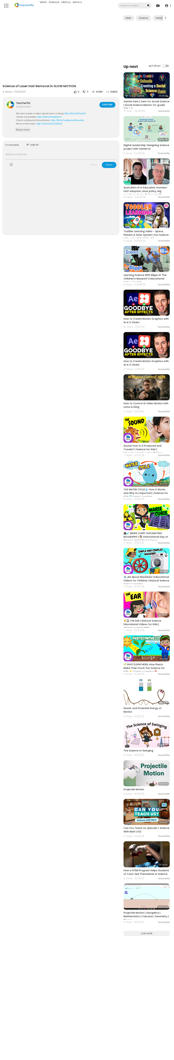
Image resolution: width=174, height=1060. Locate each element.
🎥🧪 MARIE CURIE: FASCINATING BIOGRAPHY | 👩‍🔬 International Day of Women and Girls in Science (146, 537)
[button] (168, 6)
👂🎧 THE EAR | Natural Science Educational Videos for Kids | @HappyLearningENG (142, 624)
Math (43, 2)
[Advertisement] (147, 42)
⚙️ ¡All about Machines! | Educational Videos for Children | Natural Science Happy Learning (146, 580)
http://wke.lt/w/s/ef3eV (49, 123)
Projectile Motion (134, 789)
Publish (109, 164)
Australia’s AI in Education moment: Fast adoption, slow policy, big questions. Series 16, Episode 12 (145, 191)
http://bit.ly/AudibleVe (49, 116)
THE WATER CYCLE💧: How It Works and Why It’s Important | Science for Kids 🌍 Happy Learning (146, 493)
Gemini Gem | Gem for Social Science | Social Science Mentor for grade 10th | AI (146, 105)
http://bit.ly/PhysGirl (75, 113)
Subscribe (107, 104)
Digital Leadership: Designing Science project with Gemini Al (146, 146)
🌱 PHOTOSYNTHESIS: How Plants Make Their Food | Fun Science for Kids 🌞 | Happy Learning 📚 (144, 668)
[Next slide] (165, 18)
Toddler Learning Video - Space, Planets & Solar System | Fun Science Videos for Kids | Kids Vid (146, 235)
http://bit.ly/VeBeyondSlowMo (67, 120)
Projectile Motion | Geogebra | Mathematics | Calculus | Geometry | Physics (146, 916)
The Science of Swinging (138, 750)
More (77, 2)
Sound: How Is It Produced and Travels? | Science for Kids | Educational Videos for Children (143, 449)
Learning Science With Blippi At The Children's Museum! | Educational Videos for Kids (145, 278)
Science (54, 2)
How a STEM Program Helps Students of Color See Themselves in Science (146, 872)
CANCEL (93, 164)
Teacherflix (23, 103)
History (66, 2)
